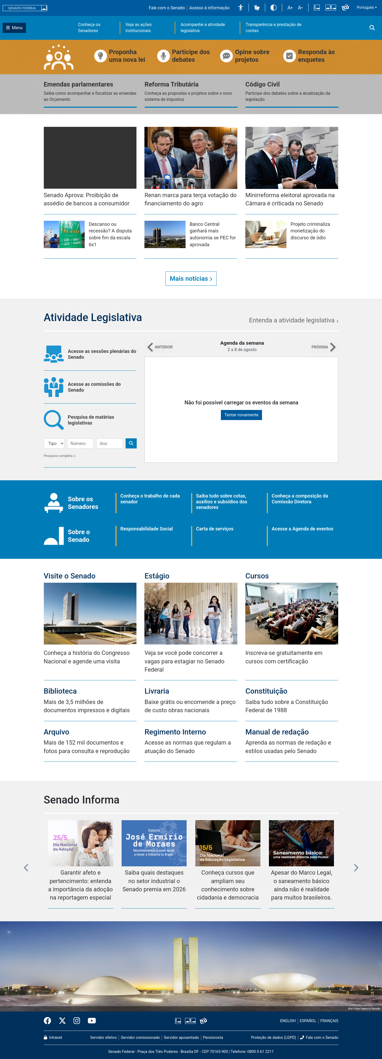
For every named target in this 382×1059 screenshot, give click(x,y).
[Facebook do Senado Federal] (49, 1021)
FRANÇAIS (329, 1021)
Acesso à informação (209, 7)
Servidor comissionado (140, 1037)
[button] (240, 8)
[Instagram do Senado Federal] (77, 1021)
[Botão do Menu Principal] (14, 28)
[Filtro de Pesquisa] (54, 443)
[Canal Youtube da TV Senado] (90, 1021)
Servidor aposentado (181, 1037)
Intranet (53, 1037)
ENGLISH (288, 1021)
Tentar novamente (241, 414)
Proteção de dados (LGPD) (273, 1037)
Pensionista (213, 1037)
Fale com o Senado (167, 7)
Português (365, 7)
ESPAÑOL (308, 1021)
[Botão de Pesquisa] (131, 443)
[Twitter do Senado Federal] (62, 1021)
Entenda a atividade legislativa (293, 320)
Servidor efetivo (103, 1037)
